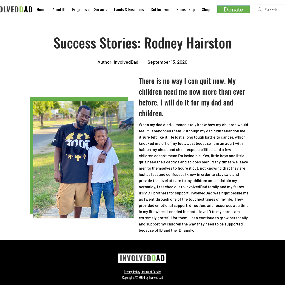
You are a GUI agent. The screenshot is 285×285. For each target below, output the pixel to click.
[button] (59, 9)
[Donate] (233, 9)
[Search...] (274, 10)
